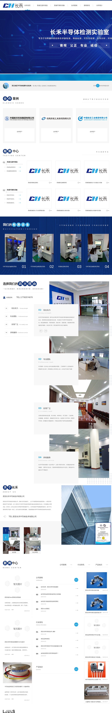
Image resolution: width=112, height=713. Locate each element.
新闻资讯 (87, 5)
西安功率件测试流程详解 (92, 590)
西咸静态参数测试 (62, 182)
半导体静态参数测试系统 (38, 266)
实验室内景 (35, 539)
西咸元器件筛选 (42, 5)
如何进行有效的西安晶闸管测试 (49, 601)
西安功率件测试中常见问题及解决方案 (51, 646)
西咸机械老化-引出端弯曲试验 (36, 210)
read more (7, 609)
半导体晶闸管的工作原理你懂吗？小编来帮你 (17, 686)
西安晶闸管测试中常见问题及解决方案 (93, 635)
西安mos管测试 (45, 608)
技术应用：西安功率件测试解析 (49, 587)
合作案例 (74, 5)
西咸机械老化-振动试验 (63, 210)
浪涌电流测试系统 (63, 266)
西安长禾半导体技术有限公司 (13, 496)
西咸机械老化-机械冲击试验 (93, 210)
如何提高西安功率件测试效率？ (49, 653)
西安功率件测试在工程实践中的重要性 (93, 657)
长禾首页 (27, 5)
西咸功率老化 (10, 195)
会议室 (14, 552)
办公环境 (35, 552)
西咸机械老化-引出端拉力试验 (93, 182)
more (76, 580)
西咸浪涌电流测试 (33, 182)
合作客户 (19, 131)
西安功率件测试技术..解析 (48, 631)
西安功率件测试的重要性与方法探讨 (15, 642)
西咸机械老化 (10, 202)
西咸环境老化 (10, 199)
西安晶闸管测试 (45, 638)
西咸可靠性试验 (59, 5)
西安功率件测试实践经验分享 (93, 612)
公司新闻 (39, 578)
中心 (11, 151)
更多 (50, 183)
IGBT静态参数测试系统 (93, 266)
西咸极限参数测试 (12, 171)
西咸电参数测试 (11, 167)
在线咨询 (9, 297)
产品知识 (39, 667)
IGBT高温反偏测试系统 (10, 266)
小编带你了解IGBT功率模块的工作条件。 (93, 702)
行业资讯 (39, 622)
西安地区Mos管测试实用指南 (13, 597)
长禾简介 (99, 5)
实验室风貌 (14, 539)
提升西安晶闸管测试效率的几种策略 (51, 594)
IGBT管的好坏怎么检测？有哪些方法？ (93, 679)
